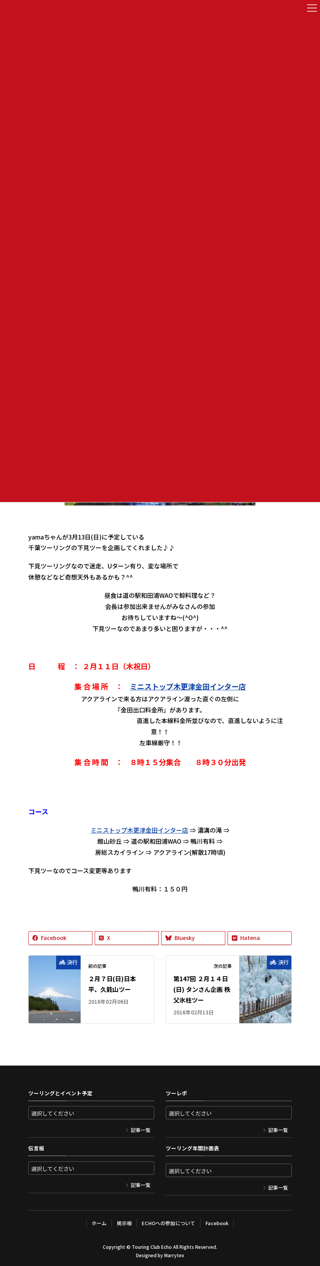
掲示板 (124, 1223)
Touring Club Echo (152, 1246)
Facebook (216, 1223)
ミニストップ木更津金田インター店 (188, 686)
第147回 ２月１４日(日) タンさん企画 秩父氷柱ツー (201, 989)
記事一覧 (140, 1130)
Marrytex (174, 1255)
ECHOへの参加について (168, 1223)
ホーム (99, 1223)
